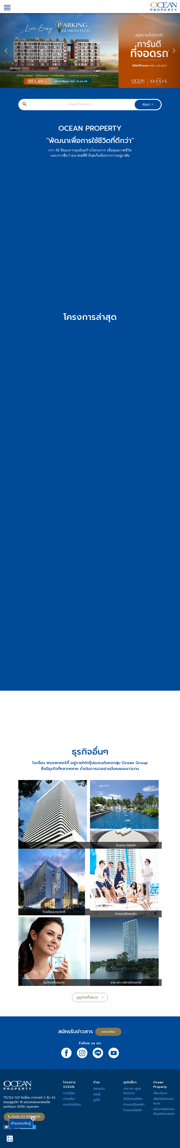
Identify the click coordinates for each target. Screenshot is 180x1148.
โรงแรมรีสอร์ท (132, 1110)
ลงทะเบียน (108, 1031)
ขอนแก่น (99, 1088)
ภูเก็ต (96, 1100)
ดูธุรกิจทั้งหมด (89, 997)
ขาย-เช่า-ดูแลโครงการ (132, 1090)
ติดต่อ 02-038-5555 (24, 1116)
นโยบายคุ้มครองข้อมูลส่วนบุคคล (164, 1111)
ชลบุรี (96, 1094)
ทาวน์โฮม (69, 1093)
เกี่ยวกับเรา (160, 1093)
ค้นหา (147, 104)
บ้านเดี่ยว (69, 1099)
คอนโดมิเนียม (72, 1104)
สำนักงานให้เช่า (133, 1099)
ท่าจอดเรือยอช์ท (133, 1104)
